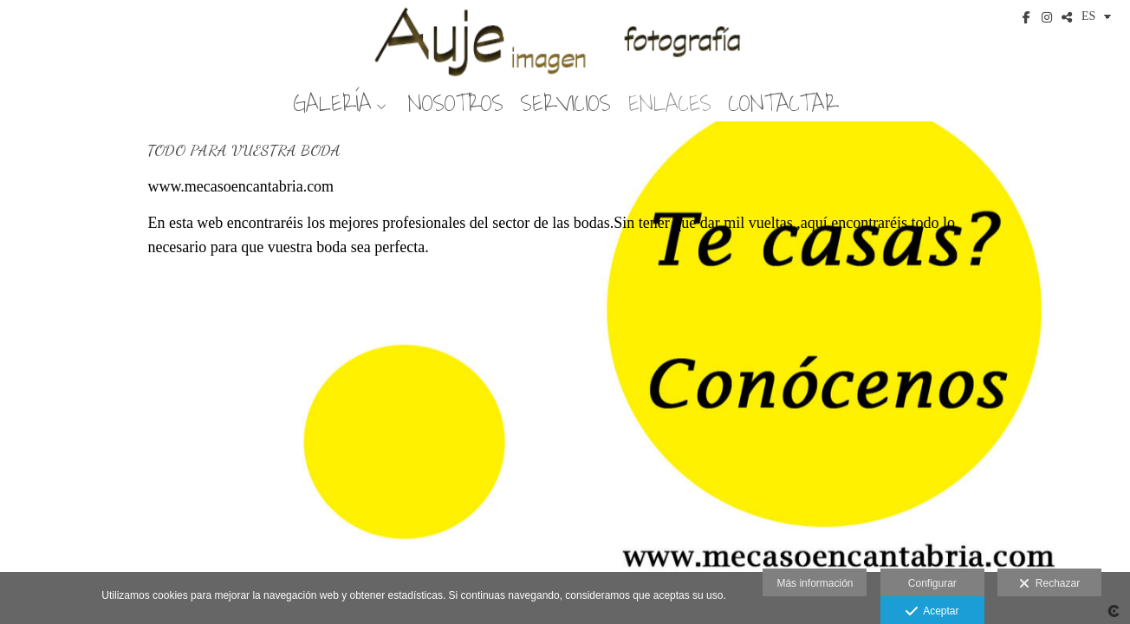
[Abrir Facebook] (1027, 17)
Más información (814, 583)
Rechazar (1049, 584)
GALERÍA (332, 104)
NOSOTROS (455, 104)
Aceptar (932, 612)
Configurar (932, 583)
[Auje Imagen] (565, 41)
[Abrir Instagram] (1046, 17)
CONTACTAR (783, 104)
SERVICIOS (566, 104)
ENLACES (669, 104)
